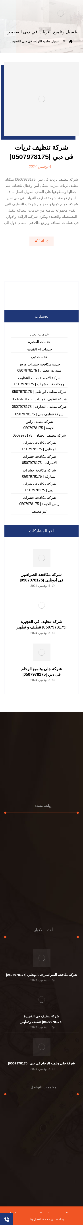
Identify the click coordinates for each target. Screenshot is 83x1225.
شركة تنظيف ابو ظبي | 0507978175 (39, 392)
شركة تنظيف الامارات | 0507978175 (39, 399)
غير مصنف (39, 511)
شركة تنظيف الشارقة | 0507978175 (39, 407)
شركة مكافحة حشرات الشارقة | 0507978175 (39, 473)
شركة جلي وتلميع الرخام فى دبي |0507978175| (41, 1063)
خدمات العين (39, 334)
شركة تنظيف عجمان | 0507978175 (39, 435)
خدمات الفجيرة (39, 342)
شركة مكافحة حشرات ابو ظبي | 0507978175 (39, 446)
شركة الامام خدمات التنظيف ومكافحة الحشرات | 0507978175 (39, 381)
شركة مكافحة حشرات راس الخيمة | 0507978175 (39, 501)
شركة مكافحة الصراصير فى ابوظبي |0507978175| (41, 975)
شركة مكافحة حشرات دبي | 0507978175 (39, 487)
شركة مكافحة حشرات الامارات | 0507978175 (39, 460)
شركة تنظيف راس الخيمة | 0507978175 (39, 425)
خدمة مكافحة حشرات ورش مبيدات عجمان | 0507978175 (39, 367)
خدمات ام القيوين (39, 349)
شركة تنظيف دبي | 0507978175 (39, 414)
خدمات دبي (39, 357)
